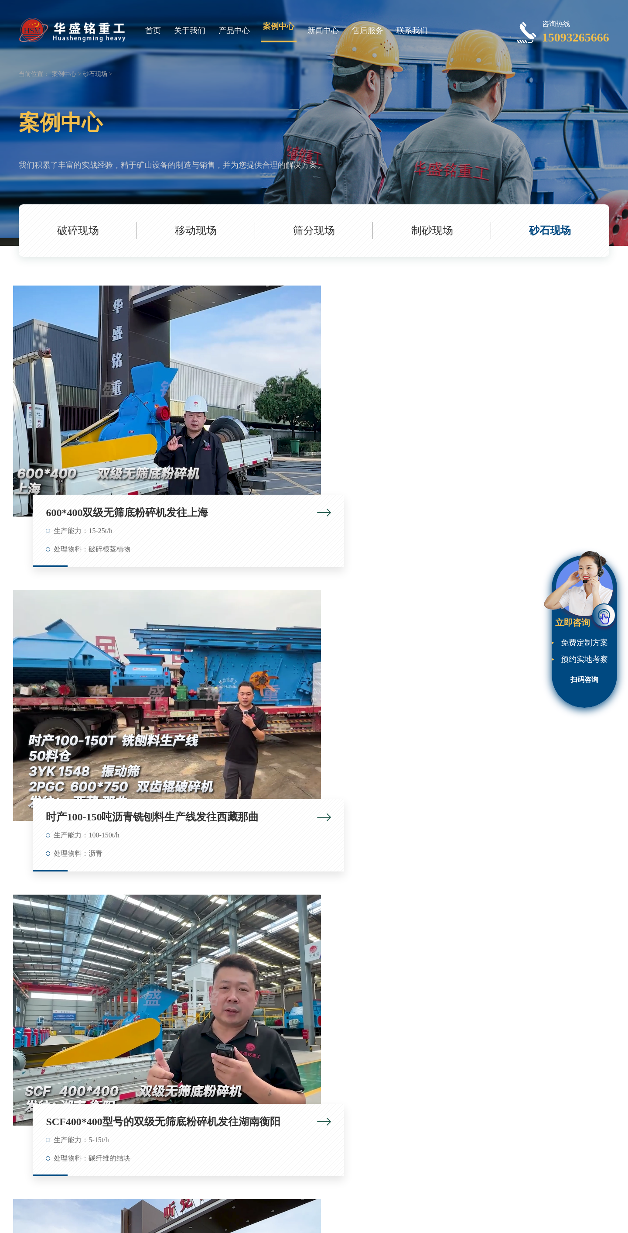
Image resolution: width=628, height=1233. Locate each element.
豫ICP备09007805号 (270, 1219)
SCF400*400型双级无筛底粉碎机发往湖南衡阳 (117, 624)
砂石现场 (95, 74)
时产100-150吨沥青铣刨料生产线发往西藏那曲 (319, 410)
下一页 (375, 1181)
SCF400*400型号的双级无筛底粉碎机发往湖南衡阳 (521, 410)
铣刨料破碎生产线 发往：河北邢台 (319, 1052)
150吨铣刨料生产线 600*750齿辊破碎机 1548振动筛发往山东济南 (117, 838)
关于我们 (189, 30)
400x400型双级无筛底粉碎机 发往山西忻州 (521, 838)
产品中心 (234, 30)
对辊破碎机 (344, 1219)
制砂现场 (432, 230)
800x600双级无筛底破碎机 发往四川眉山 (117, 1052)
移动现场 (196, 230)
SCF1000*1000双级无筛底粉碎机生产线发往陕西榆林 (521, 624)
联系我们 (412, 30)
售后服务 (367, 30)
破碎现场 (78, 230)
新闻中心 (323, 30)
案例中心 (278, 26)
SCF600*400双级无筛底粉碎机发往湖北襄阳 (319, 624)
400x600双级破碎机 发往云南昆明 (319, 838)
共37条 (252, 1181)
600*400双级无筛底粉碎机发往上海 (117, 410)
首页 (153, 30)
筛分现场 (314, 230)
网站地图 (373, 1219)
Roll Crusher (289, 1209)
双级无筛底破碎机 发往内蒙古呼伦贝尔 (521, 1052)
